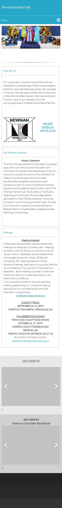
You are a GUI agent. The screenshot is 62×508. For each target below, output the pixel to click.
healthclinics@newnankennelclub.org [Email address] (30, 340)
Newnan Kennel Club (16, 7)
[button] (31, 387)
